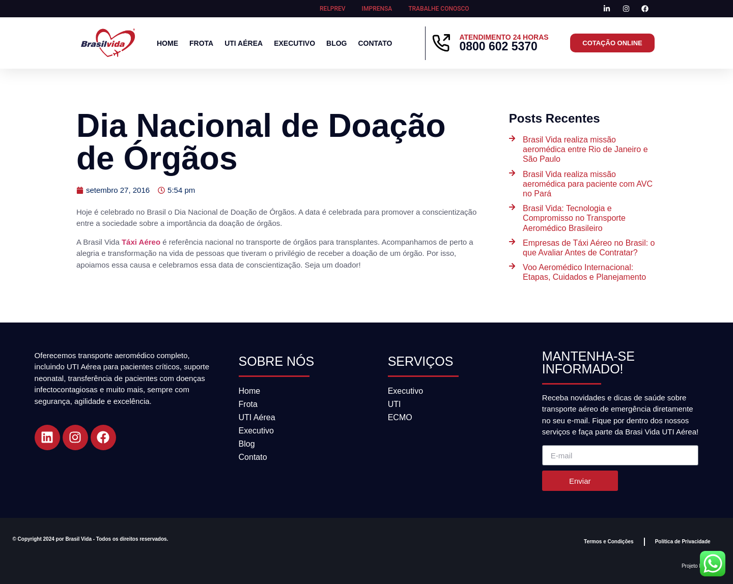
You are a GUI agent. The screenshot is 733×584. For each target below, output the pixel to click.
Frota (201, 43)
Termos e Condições (609, 541)
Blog (336, 43)
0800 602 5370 (498, 46)
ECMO (400, 417)
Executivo (294, 43)
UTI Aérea (243, 43)
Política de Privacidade (683, 541)
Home (167, 43)
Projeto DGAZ (697, 566)
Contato (375, 43)
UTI (394, 404)
